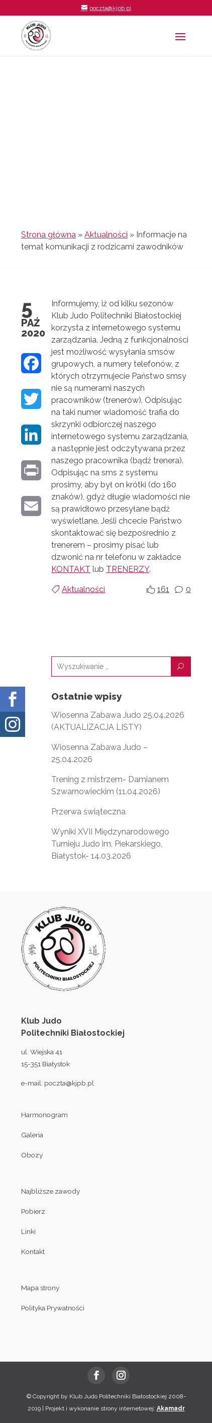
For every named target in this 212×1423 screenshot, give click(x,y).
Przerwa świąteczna (88, 811)
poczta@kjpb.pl (69, 1083)
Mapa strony (40, 1288)
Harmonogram (44, 1115)
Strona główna (48, 234)
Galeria (32, 1135)
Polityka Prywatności (52, 1308)
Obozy (32, 1155)
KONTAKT (70, 569)
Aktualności (106, 234)
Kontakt (33, 1251)
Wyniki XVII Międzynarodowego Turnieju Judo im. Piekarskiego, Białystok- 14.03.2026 (110, 844)
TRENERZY (127, 569)
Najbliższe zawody (50, 1191)
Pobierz (33, 1211)
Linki (28, 1231)
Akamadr (171, 1408)
